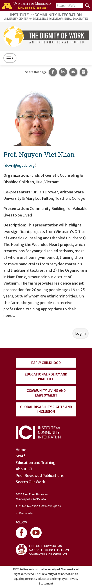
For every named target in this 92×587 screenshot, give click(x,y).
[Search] (86, 5)
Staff (20, 456)
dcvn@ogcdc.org (20, 165)
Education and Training (36, 462)
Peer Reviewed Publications (40, 475)
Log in (80, 333)
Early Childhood (46, 363)
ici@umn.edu (24, 513)
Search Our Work (30, 482)
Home (21, 449)
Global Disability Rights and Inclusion (46, 409)
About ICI (24, 469)
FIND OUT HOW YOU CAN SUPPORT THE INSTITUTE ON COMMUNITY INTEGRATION (42, 549)
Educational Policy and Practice (46, 376)
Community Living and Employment (46, 393)
